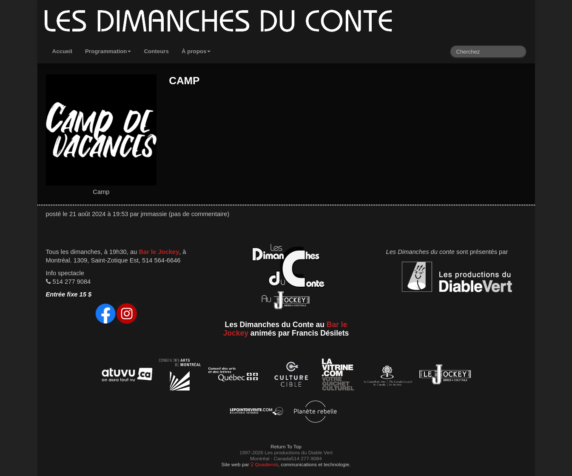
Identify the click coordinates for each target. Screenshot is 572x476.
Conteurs (156, 51)
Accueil (62, 51)
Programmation (108, 51)
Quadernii (264, 464)
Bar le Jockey (159, 251)
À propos (196, 51)
